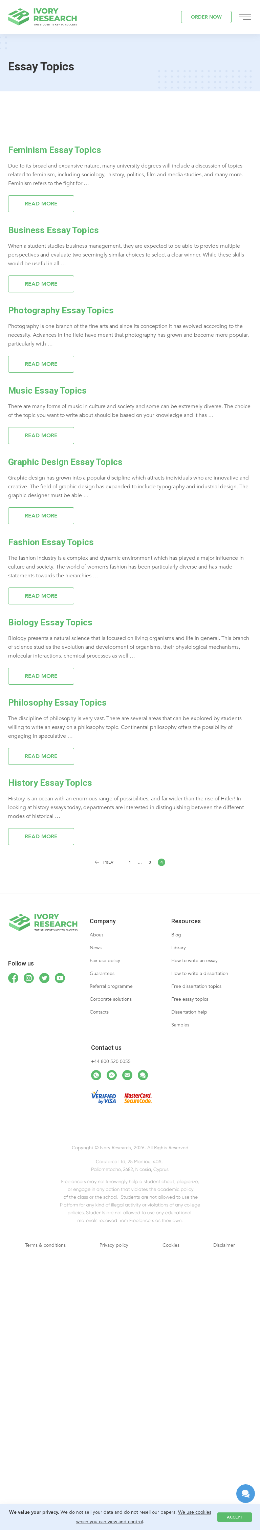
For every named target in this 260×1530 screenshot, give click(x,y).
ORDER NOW (206, 17)
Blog (176, 935)
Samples (180, 1025)
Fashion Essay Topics (51, 542)
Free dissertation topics (196, 986)
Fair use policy (105, 960)
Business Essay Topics (53, 230)
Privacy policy (114, 1245)
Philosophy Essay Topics (57, 702)
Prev (108, 862)
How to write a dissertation (199, 973)
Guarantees (102, 973)
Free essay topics (189, 999)
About (96, 935)
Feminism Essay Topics (54, 150)
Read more (41, 203)
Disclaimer (224, 1245)
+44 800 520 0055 (111, 1061)
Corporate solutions (111, 999)
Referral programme (111, 986)
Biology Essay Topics (50, 622)
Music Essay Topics (47, 390)
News (96, 948)
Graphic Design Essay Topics (65, 462)
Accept (234, 1517)
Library (178, 948)
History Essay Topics (50, 783)
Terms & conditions (45, 1245)
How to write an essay (194, 960)
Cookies (170, 1245)
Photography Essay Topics (61, 310)
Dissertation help (189, 1012)
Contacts (99, 1012)
